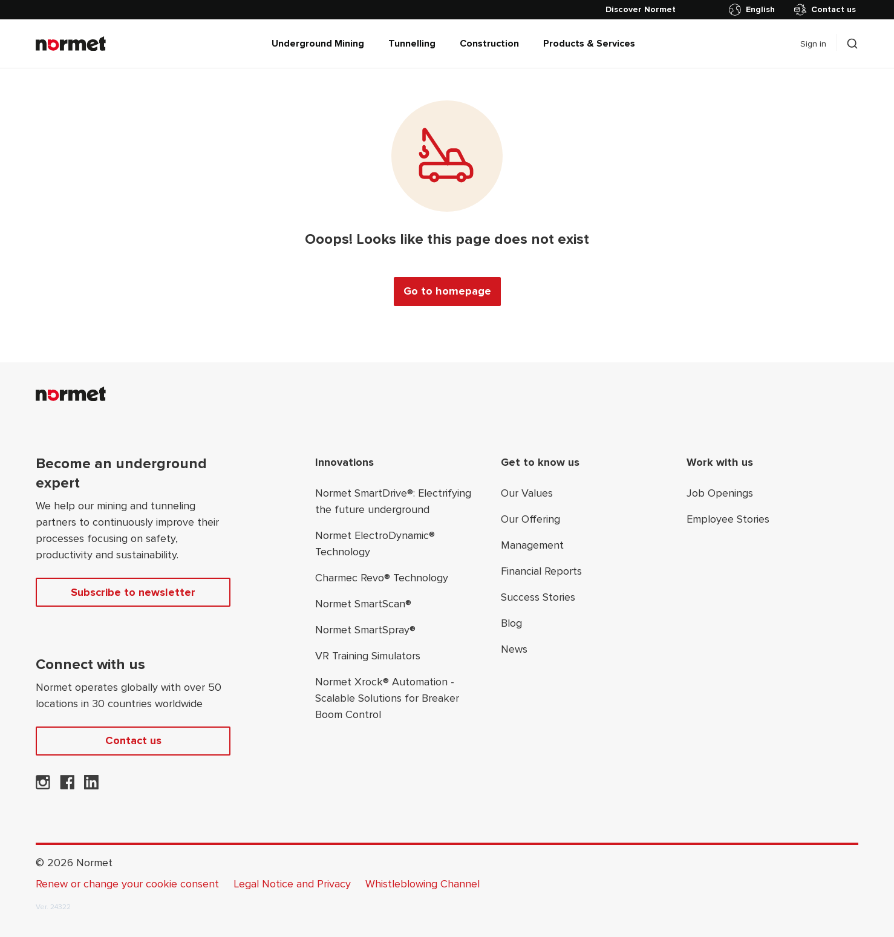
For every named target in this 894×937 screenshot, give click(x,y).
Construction (489, 44)
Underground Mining (318, 44)
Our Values (527, 493)
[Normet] (71, 43)
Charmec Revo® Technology (381, 577)
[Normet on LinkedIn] (91, 785)
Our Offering (530, 519)
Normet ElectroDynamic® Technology (375, 543)
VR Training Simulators (367, 655)
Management (532, 545)
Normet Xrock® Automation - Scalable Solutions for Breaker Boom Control (387, 698)
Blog (511, 623)
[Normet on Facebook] (67, 785)
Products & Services (589, 44)
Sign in (813, 44)
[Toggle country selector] (754, 9)
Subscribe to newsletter (133, 592)
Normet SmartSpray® (365, 629)
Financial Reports (541, 571)
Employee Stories (728, 519)
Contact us (825, 10)
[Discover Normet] (640, 9)
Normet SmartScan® (363, 603)
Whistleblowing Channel (422, 883)
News (514, 649)
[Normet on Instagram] (43, 785)
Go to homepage (447, 291)
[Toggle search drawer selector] (852, 43)
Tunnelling (412, 44)
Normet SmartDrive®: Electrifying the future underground (393, 501)
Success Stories (538, 597)
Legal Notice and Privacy (292, 883)
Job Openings (720, 493)
